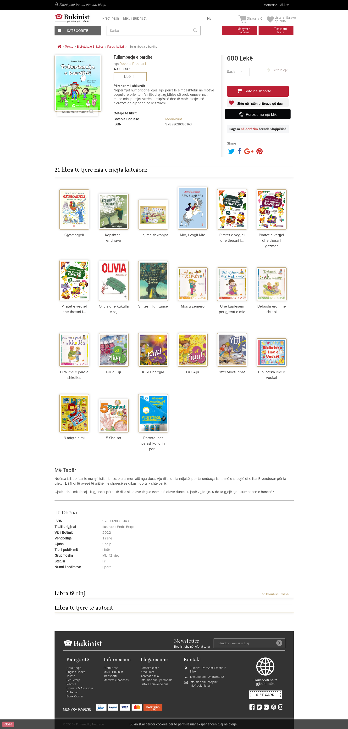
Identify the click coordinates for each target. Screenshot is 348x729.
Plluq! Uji (113, 372)
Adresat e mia (150, 676)
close (8, 724)
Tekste (70, 676)
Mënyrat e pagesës (116, 680)
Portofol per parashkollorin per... (153, 443)
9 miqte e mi (74, 438)
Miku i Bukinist (113, 672)
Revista (71, 684)
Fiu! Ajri (192, 372)
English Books (75, 672)
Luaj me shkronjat (153, 235)
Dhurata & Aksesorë (79, 688)
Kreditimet (147, 672)
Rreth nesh (110, 19)
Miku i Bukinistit (134, 19)
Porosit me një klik (261, 114)
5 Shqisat (113, 438)
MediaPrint (173, 119)
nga (116, 64)
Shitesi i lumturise (153, 306)
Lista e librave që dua (155, 684)
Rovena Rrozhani (133, 64)
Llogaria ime (154, 659)
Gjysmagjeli (74, 235)
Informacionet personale (156, 680)
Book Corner (74, 696)
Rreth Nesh (111, 668)
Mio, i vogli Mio (192, 235)
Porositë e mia (150, 668)
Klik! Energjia (153, 372)
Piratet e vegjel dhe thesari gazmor (271, 240)
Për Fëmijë (73, 680)
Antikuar (72, 692)
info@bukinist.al (200, 685)
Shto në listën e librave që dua (259, 104)
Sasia (231, 71)
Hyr (210, 18)
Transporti (110, 676)
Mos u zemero (192, 306)
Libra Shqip (73, 668)
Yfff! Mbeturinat (232, 372)
